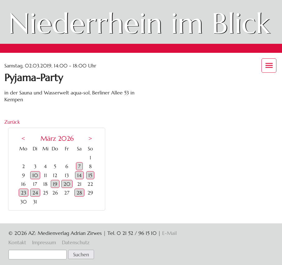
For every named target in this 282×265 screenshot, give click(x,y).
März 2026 (57, 139)
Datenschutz (75, 242)
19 (55, 184)
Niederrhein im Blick (139, 23)
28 (79, 193)
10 (35, 175)
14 (79, 175)
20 (66, 184)
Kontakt (17, 242)
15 (90, 175)
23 (23, 193)
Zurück (12, 122)
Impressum (44, 242)
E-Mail (169, 233)
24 (35, 193)
